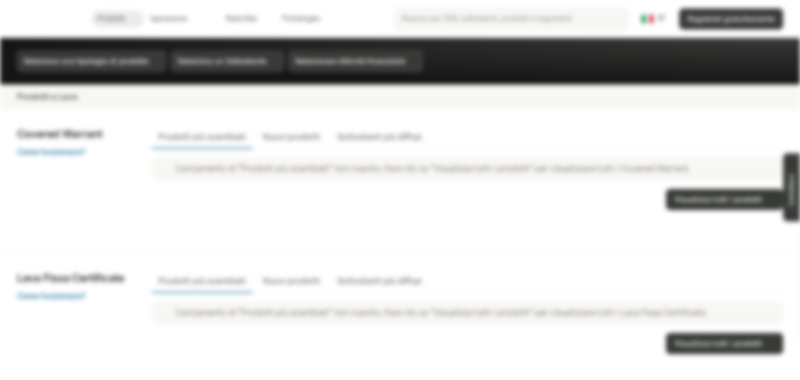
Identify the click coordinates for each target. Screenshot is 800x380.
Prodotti (118, 18)
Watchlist (235, 18)
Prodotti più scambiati (202, 137)
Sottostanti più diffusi (379, 137)
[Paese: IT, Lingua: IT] (653, 19)
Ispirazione (175, 18)
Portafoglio (295, 18)
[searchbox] (511, 19)
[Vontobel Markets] (45, 19)
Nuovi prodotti (291, 137)
